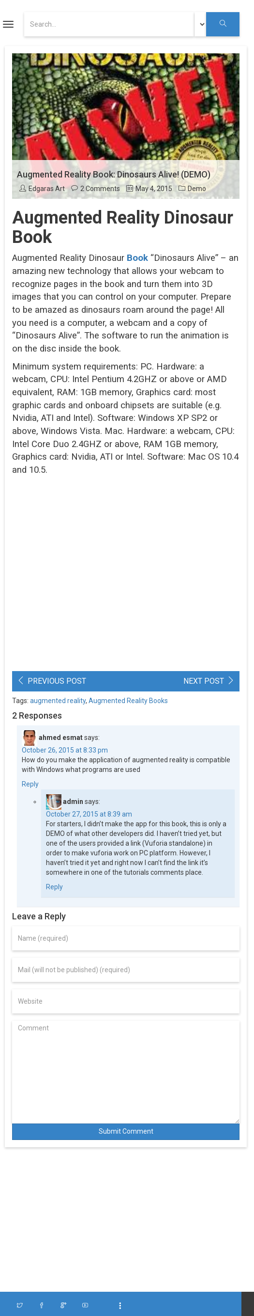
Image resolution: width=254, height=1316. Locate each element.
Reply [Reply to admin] (54, 887)
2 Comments (100, 189)
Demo (197, 189)
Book (137, 258)
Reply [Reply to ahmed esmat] (30, 784)
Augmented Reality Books (128, 701)
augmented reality (58, 701)
